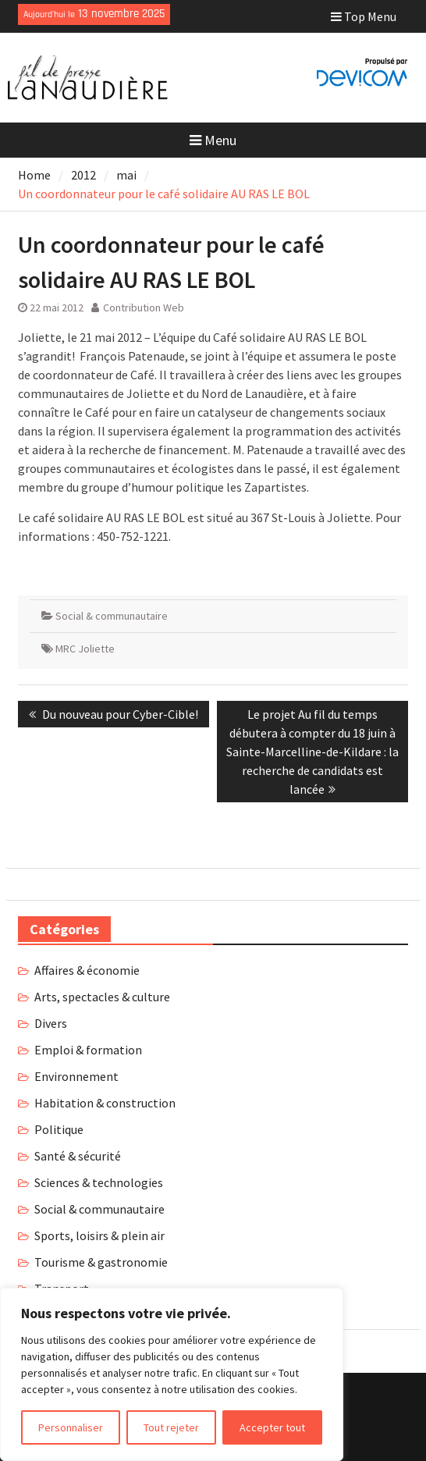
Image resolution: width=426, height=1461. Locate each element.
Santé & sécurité (77, 1156)
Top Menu (363, 16)
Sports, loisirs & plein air (99, 1235)
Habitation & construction (105, 1103)
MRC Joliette (85, 649)
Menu (213, 140)
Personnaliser (70, 1427)
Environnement (76, 1076)
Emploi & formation (88, 1050)
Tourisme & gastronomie (101, 1262)
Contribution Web (143, 307)
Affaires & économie (87, 970)
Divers (50, 1023)
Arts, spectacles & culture (102, 996)
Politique (58, 1129)
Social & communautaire (111, 616)
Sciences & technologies (98, 1182)
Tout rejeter (171, 1427)
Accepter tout (272, 1427)
